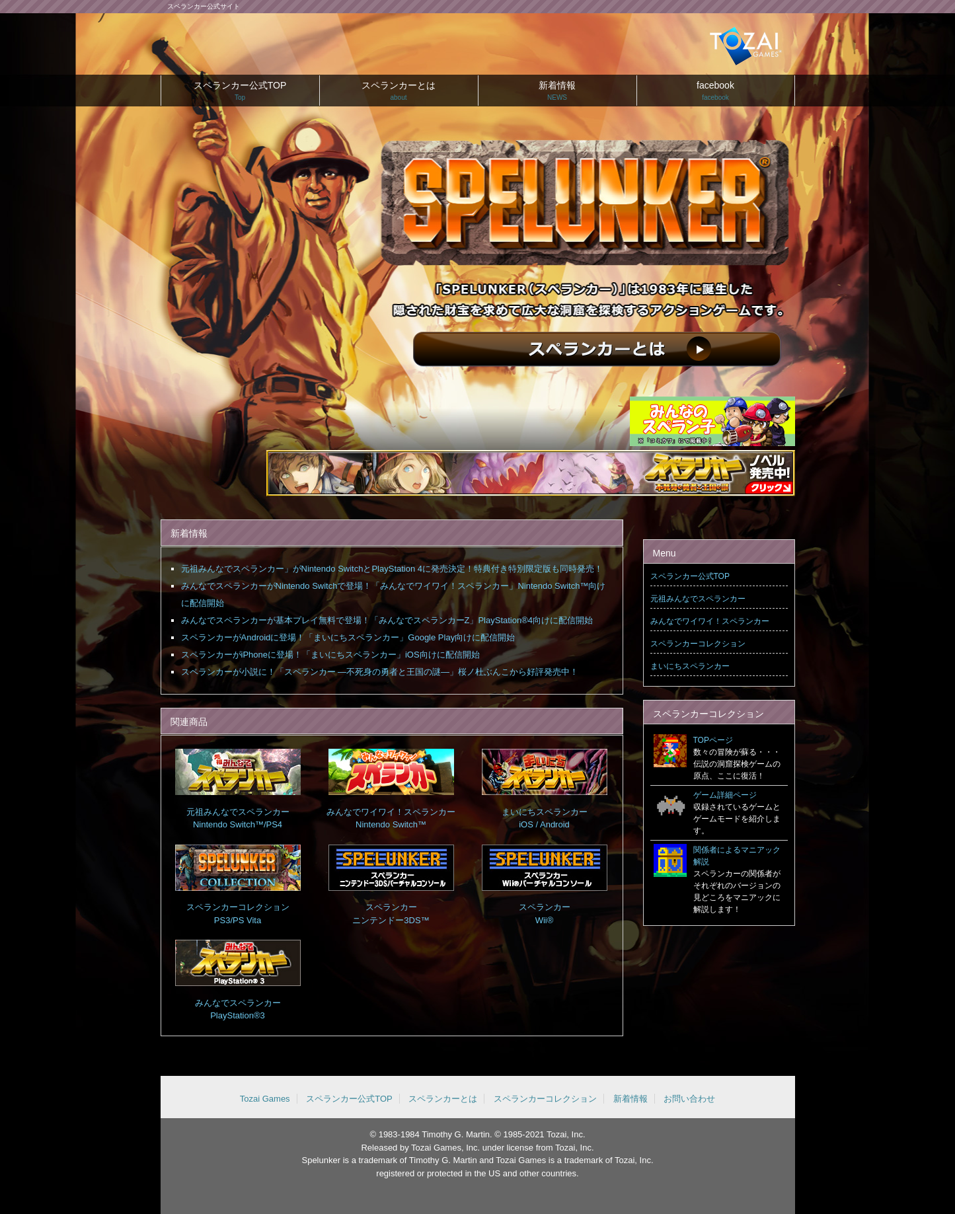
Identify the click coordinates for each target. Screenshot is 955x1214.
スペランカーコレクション (697, 643)
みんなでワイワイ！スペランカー (709, 621)
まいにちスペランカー (690, 666)
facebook (715, 93)
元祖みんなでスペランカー (697, 598)
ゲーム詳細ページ (725, 795)
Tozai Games (265, 1099)
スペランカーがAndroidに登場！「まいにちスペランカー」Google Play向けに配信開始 (348, 637)
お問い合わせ (689, 1099)
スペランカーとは (399, 93)
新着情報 (557, 93)
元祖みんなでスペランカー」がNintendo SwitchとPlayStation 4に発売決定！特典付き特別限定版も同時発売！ (392, 569)
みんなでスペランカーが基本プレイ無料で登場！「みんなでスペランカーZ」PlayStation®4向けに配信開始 (387, 620)
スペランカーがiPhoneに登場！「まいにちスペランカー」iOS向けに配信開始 (330, 655)
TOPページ (713, 740)
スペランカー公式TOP (240, 93)
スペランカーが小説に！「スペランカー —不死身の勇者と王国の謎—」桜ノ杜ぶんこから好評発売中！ (380, 672)
